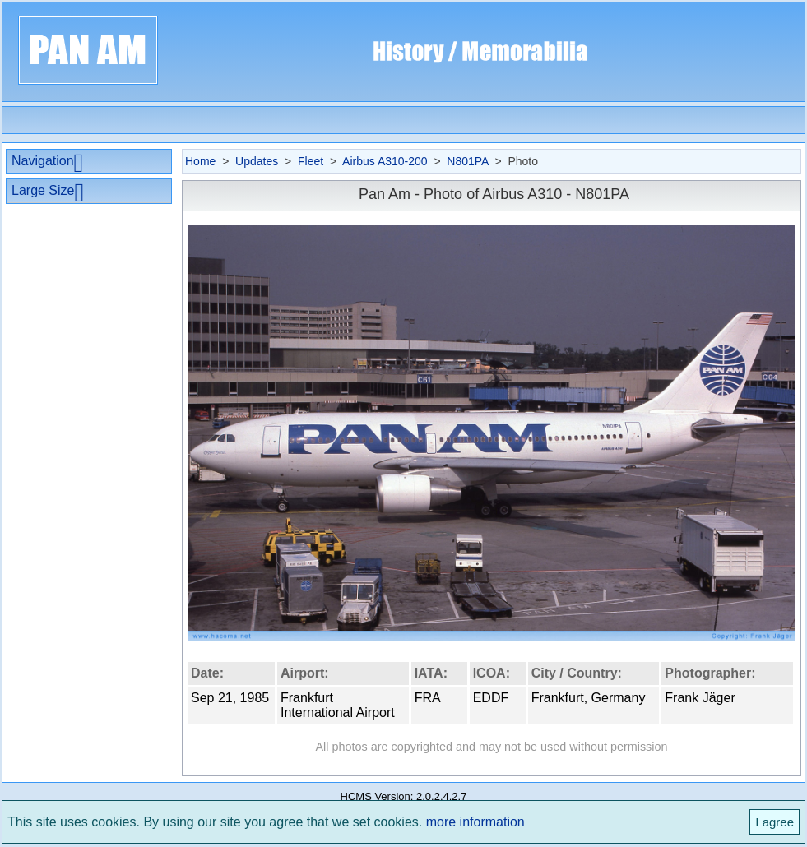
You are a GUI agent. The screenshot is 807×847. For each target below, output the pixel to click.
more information (475, 822)
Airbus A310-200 (385, 161)
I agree (774, 822)
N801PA (467, 161)
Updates (256, 161)
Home (200, 161)
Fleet (310, 161)
